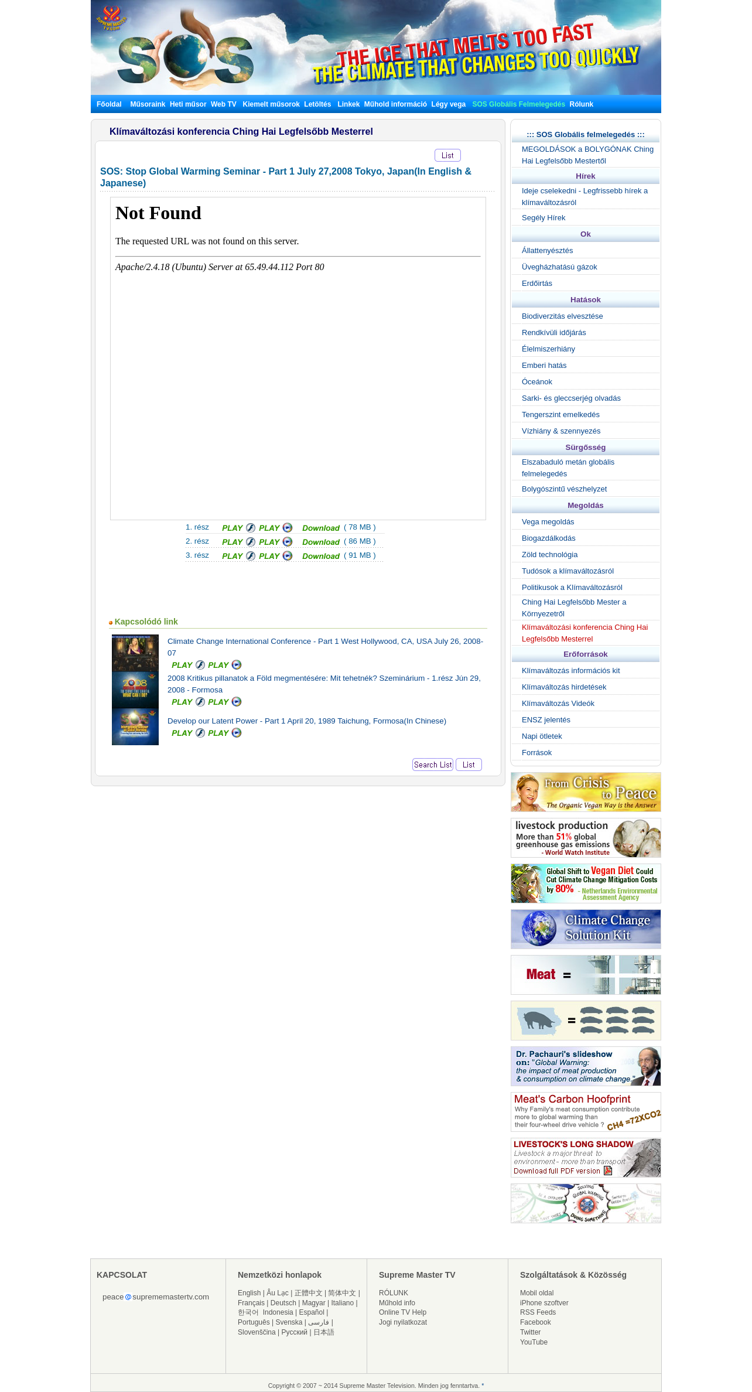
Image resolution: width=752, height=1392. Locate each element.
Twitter (530, 1332)
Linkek (348, 104)
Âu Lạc (277, 1293)
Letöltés (317, 104)
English (249, 1293)
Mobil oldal (536, 1293)
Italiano (342, 1303)
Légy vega (449, 104)
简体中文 (342, 1293)
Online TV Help (402, 1312)
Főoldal (109, 104)
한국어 (248, 1312)
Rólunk (582, 104)
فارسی (318, 1322)
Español (311, 1312)
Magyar (314, 1303)
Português (254, 1322)
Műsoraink (147, 104)
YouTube (534, 1342)
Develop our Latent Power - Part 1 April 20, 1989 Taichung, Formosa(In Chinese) (307, 721)
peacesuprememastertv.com (155, 1296)
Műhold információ (395, 104)
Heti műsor (188, 104)
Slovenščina (257, 1332)
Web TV (224, 104)
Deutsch (283, 1303)
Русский (295, 1332)
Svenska (289, 1322)
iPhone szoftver (544, 1303)
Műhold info (397, 1303)
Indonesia (278, 1312)
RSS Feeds (538, 1312)
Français (251, 1303)
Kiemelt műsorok (271, 104)
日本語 (323, 1332)
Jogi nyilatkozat (403, 1322)
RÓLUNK (393, 1293)
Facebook (535, 1322)
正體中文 (309, 1293)
